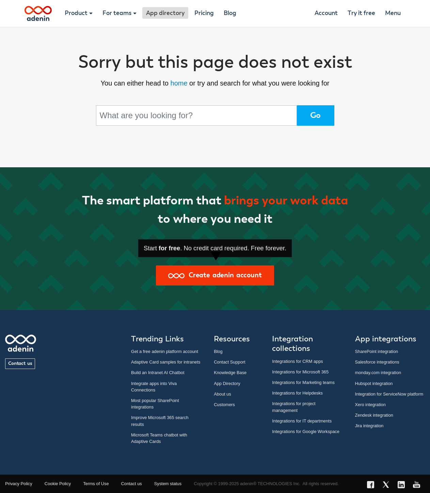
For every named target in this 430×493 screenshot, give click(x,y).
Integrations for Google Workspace (305, 431)
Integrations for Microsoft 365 (300, 371)
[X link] (388, 485)
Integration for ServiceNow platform (389, 394)
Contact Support (229, 362)
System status (167, 483)
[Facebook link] (372, 485)
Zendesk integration (374, 415)
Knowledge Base (230, 372)
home (179, 83)
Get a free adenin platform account (164, 351)
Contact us (20, 363)
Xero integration (370, 404)
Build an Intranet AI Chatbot (158, 372)
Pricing (204, 13)
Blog (230, 13)
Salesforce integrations (377, 362)
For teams (116, 13)
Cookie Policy (58, 483)
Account (326, 13)
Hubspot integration (374, 383)
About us (222, 394)
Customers (224, 404)
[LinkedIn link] (403, 485)
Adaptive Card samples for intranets (165, 362)
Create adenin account (214, 275)
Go (315, 115)
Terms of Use (96, 483)
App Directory (227, 383)
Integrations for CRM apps (297, 361)
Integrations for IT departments (302, 420)
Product (76, 13)
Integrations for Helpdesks (297, 393)
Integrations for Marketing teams (303, 382)
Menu (393, 13)
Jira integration (369, 425)
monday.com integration (378, 372)
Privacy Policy (18, 483)
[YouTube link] (418, 485)
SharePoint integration (376, 351)
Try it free (361, 13)
